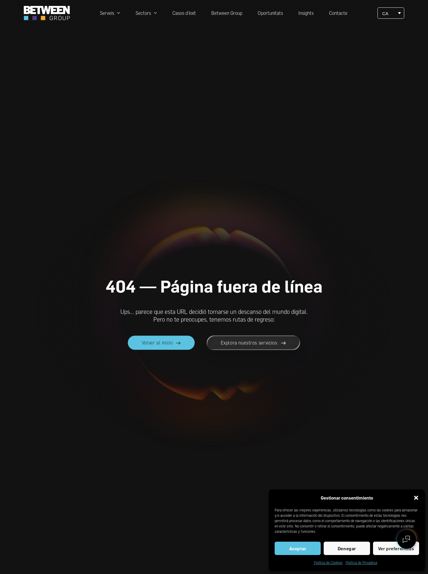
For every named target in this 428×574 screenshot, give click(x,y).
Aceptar (297, 548)
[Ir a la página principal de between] (47, 13)
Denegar (347, 548)
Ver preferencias (396, 548)
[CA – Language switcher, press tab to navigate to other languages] (390, 13)
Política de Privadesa (361, 562)
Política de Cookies (328, 562)
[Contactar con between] (406, 539)
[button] (416, 498)
